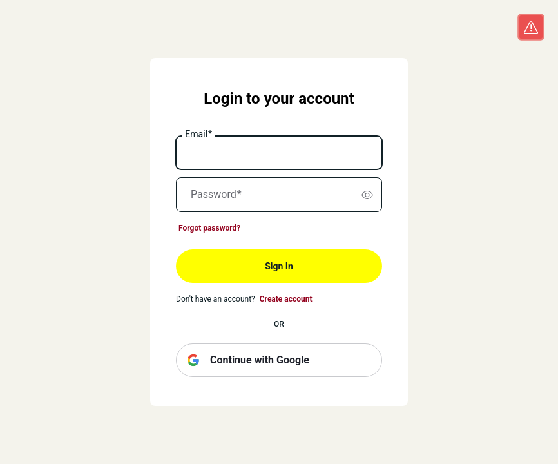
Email (198, 135)
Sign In (279, 266)
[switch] (367, 194)
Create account (286, 299)
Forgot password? (209, 228)
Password (216, 194)
